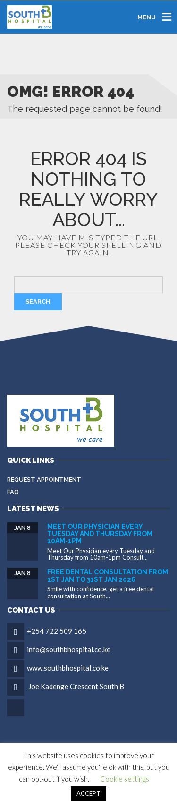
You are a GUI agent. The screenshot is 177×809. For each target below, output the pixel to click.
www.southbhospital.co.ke (68, 668)
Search (38, 301)
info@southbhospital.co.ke (68, 649)
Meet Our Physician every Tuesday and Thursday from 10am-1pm (99, 534)
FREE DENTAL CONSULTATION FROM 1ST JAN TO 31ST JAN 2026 (107, 575)
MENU (146, 16)
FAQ (13, 491)
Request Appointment (44, 479)
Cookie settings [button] (124, 779)
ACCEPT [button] (88, 793)
